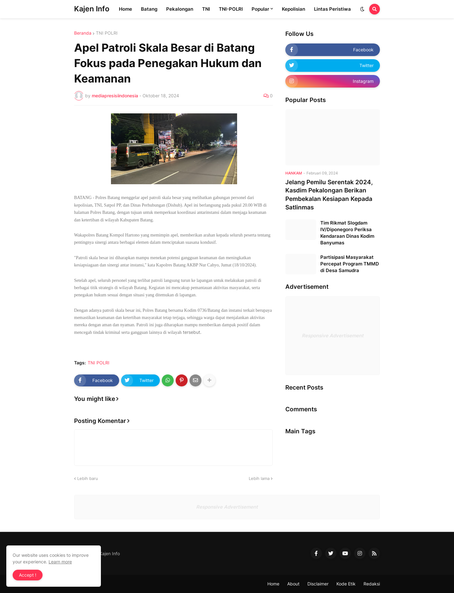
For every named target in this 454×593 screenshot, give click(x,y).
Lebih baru (87, 478)
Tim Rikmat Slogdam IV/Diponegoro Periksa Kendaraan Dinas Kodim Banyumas (347, 233)
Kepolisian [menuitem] (293, 9)
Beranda (82, 33)
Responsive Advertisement (333, 336)
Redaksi (372, 583)
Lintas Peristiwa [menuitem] (332, 9)
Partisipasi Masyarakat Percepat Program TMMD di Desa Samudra (349, 263)
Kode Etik (346, 583)
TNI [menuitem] (206, 9)
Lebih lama (259, 478)
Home (273, 583)
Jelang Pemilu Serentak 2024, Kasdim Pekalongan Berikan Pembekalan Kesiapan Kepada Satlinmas (329, 195)
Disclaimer (318, 583)
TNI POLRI (107, 33)
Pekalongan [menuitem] (179, 9)
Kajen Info (91, 8)
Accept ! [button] (27, 575)
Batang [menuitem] (149, 9)
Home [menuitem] (125, 9)
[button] (362, 9)
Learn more (60, 561)
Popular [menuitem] (260, 9)
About (293, 583)
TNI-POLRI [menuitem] (231, 9)
